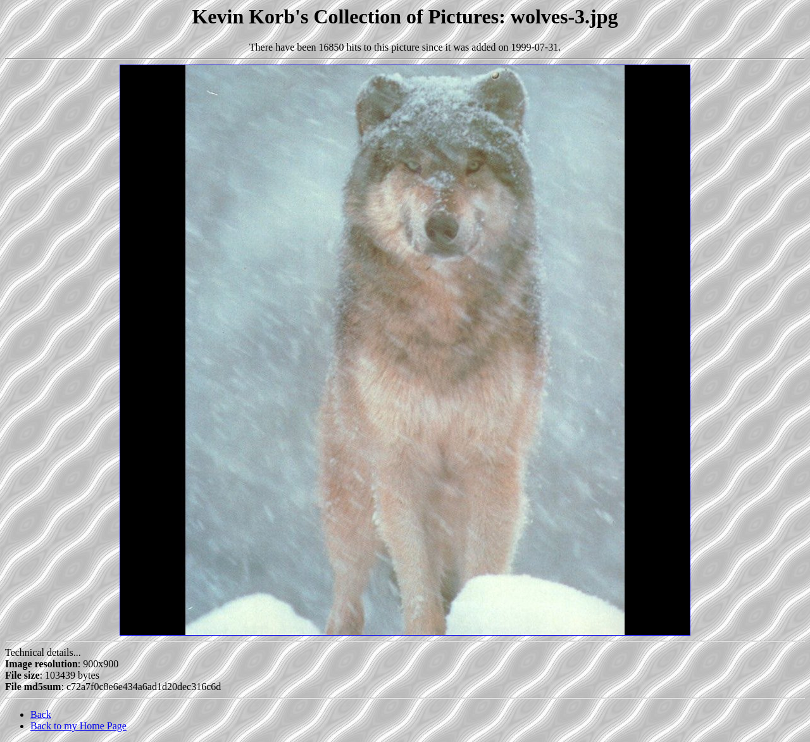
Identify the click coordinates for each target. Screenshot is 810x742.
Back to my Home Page (78, 725)
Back (40, 714)
